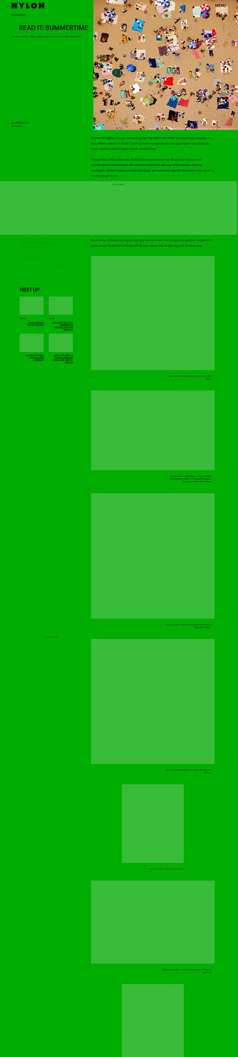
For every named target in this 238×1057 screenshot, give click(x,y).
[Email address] (44, 260)
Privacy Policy (36, 278)
